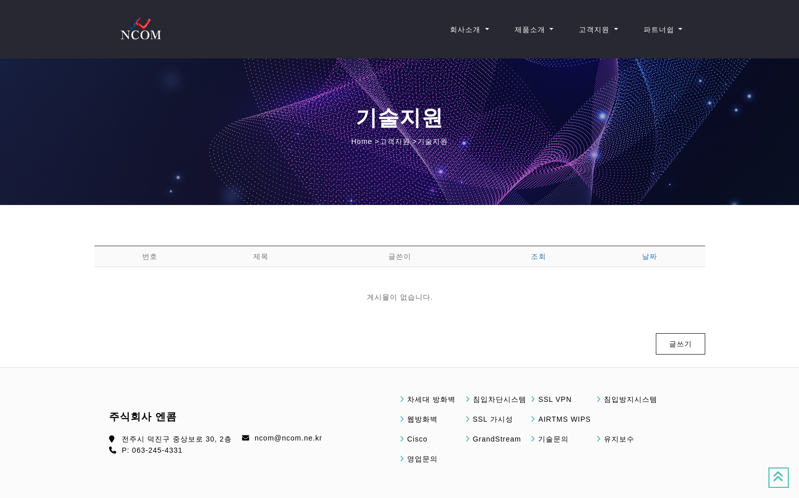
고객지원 (595, 29)
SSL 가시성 (493, 419)
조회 (538, 256)
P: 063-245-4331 (152, 450)
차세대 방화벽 (431, 399)
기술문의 (553, 439)
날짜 (649, 256)
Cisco (417, 439)
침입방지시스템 (630, 399)
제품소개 (531, 29)
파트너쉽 (660, 29)
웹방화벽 (422, 419)
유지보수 (619, 439)
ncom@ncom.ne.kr (289, 438)
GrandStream (497, 439)
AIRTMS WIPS (564, 419)
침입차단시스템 (499, 399)
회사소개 (466, 29)
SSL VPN (555, 399)
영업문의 (422, 459)
